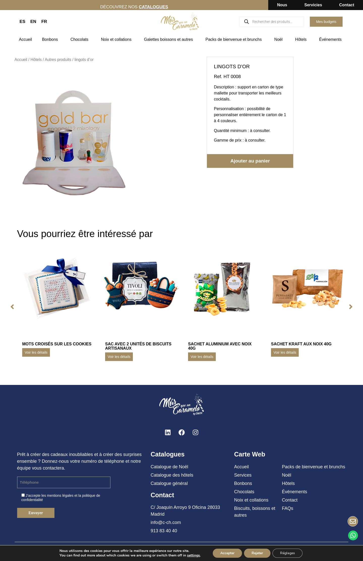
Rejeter (257, 553)
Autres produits (58, 59)
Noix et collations (117, 39)
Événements (331, 39)
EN (33, 21)
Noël (279, 39)
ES (22, 21)
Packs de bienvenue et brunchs (234, 39)
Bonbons (51, 39)
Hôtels (302, 39)
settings (193, 555)
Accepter (227, 553)
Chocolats (80, 39)
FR (44, 21)
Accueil (25, 39)
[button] (12, 307)
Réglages (287, 553)
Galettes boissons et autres (169, 39)
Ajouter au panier (250, 160)
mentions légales (60, 495)
